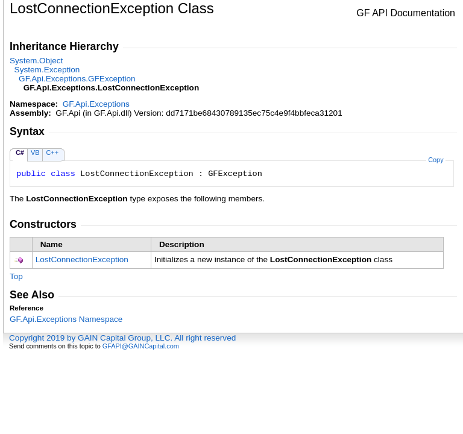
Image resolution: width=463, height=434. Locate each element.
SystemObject (36, 60)
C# (20, 152)
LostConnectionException (82, 259)
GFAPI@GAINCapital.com (140, 346)
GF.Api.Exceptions (96, 103)
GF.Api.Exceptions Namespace (66, 319)
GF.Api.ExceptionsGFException (77, 78)
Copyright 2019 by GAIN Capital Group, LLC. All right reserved (122, 337)
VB (35, 152)
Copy (435, 159)
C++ (52, 152)
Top (16, 276)
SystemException (47, 69)
